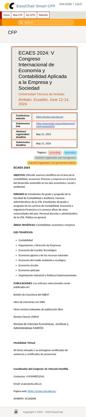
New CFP (18, 15)
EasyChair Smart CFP (35, 6)
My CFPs (30, 15)
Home (7, 15)
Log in (78, 3)
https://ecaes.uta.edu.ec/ (49, 116)
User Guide (65, 3)
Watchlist (43, 15)
